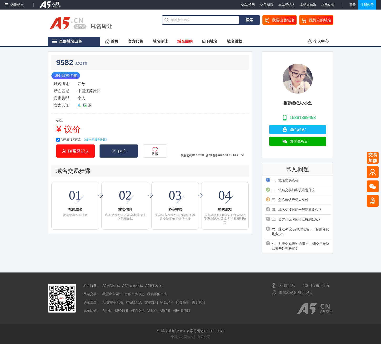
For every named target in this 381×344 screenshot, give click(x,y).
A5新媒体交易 (132, 286)
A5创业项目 (181, 311)
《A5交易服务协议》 (95, 139)
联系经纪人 (75, 151)
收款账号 (167, 302)
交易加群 (372, 157)
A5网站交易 (111, 286)
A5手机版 (267, 5)
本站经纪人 (286, 5)
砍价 (119, 151)
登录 (352, 5)
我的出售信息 (135, 294)
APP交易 (137, 311)
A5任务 (165, 311)
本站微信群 (308, 5)
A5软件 (152, 311)
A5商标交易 (154, 286)
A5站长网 (248, 5)
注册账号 (367, 5)
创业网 (107, 311)
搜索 (249, 20)
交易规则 (151, 302)
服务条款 (182, 302)
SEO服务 (122, 311)
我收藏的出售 (157, 294)
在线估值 (328, 5)
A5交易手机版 (112, 302)
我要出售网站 (112, 294)
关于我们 (198, 302)
